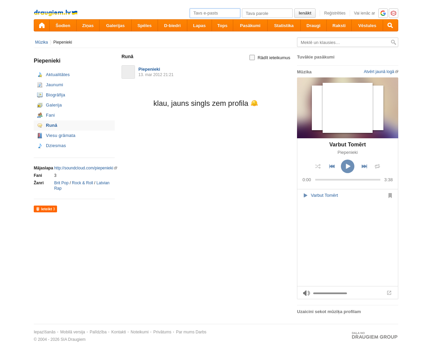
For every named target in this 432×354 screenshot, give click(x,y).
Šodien (63, 25)
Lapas (199, 25)
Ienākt (305, 13)
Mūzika (41, 42)
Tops (222, 25)
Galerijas (115, 25)
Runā (51, 125)
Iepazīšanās (45, 332)
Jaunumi (54, 84)
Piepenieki (62, 42)
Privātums (162, 332)
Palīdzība (98, 332)
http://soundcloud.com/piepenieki (83, 168)
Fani (50, 115)
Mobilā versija (72, 332)
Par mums (185, 332)
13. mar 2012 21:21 (155, 74)
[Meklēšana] (390, 25)
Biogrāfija (55, 94)
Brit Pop (61, 183)
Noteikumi (139, 332)
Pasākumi (250, 25)
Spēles (144, 25)
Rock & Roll (82, 183)
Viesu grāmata (61, 135)
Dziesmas (56, 145)
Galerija (54, 105)
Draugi (313, 25)
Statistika (284, 25)
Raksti (339, 25)
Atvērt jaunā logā (379, 71)
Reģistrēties (334, 13)
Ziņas (88, 25)
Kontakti (118, 332)
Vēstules (367, 25)
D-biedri (172, 25)
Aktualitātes (58, 74)
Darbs (201, 332)
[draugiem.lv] (41, 25)
